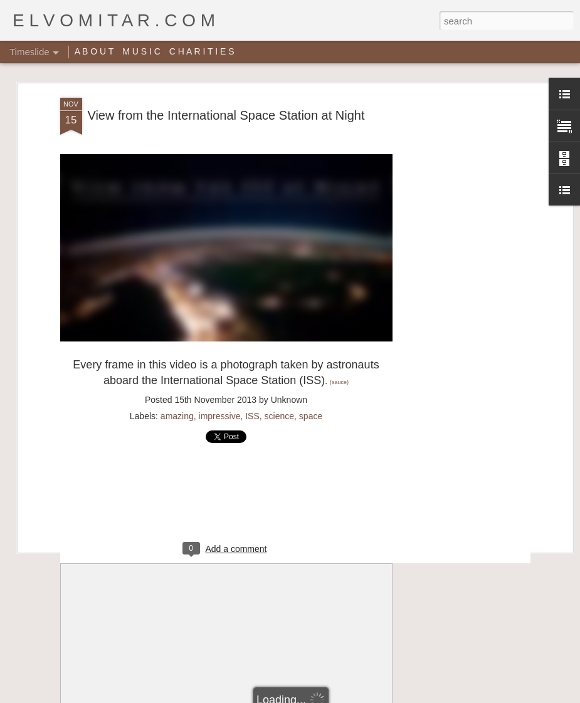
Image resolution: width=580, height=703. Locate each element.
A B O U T (94, 51)
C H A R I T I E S (202, 51)
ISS (252, 416)
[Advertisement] (461, 295)
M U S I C (141, 51)
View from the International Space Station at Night (225, 115)
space (310, 416)
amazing (177, 416)
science (279, 416)
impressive (220, 416)
